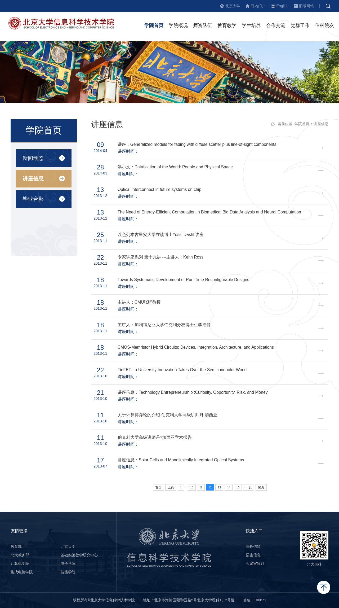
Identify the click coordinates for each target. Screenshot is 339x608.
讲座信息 (32, 178)
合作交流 (275, 26)
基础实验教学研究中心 (79, 555)
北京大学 (232, 6)
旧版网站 (306, 6)
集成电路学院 (22, 572)
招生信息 (253, 555)
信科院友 (324, 26)
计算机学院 (20, 563)
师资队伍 (202, 26)
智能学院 (68, 572)
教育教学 (227, 26)
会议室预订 (255, 563)
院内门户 (258, 6)
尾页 (261, 487)
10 (191, 487)
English (282, 6)
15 (238, 487)
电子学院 (68, 563)
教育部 (16, 546)
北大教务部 (20, 555)
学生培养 (251, 26)
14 (228, 487)
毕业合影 (32, 199)
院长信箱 (253, 546)
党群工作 (300, 26)
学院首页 (153, 26)
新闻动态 (32, 158)
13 (219, 487)
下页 (249, 487)
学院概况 (178, 26)
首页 (158, 487)
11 (201, 487)
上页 (171, 487)
